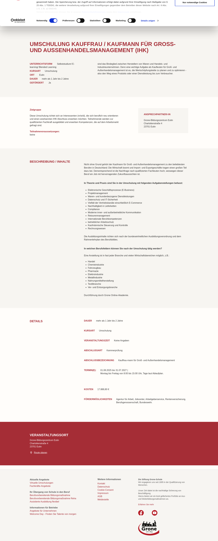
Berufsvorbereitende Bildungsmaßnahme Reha (53, 498)
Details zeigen (148, 42)
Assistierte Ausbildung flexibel (44, 501)
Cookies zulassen (195, 7)
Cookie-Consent (106, 490)
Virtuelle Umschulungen (41, 483)
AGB (100, 496)
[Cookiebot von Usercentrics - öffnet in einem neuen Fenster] (18, 42)
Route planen (40, 452)
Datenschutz (104, 487)
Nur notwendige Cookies (195, 24)
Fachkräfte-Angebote (40, 486)
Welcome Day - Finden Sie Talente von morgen (53, 514)
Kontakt (101, 483)
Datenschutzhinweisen (94, 33)
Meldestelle (103, 499)
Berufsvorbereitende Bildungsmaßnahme (50, 495)
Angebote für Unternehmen (43, 511)
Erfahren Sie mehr (146, 504)
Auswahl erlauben (195, 15)
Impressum (123, 33)
